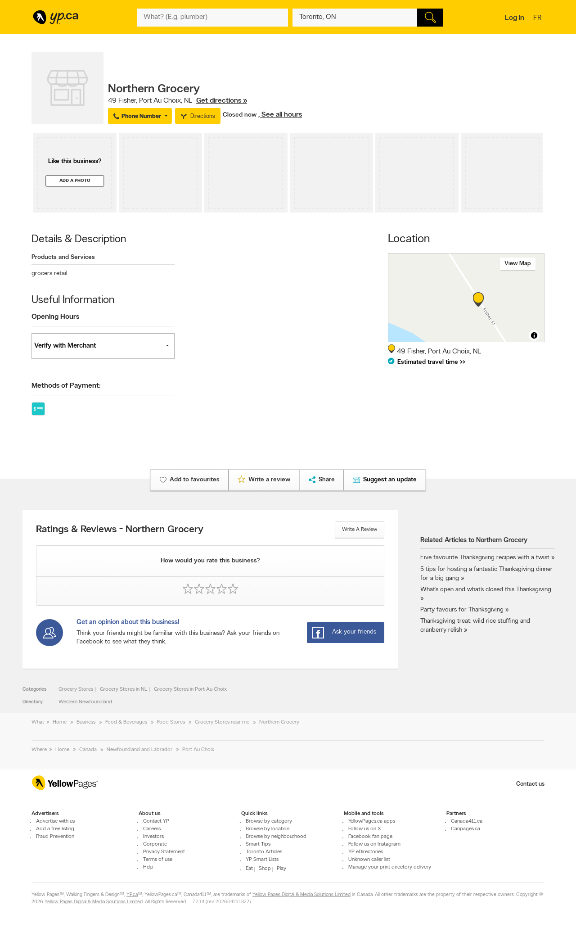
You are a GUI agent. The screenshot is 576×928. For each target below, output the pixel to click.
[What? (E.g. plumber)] (212, 18)
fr (538, 18)
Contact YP (156, 821)
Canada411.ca (466, 821)
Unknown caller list (369, 859)
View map (517, 264)
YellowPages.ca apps (371, 821)
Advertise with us (55, 821)
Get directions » (221, 100)
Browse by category (269, 821)
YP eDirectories (365, 852)
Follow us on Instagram (374, 844)
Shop (265, 868)
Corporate (155, 844)
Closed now (240, 115)
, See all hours (280, 114)
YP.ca (132, 894)
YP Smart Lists (262, 859)
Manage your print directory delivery (389, 867)
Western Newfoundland (85, 702)
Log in (514, 18)
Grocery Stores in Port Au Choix (190, 689)
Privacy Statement (164, 852)
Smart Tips (258, 844)
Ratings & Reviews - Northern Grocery (119, 530)
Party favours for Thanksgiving (462, 610)
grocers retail (50, 273)
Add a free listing (55, 829)
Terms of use (157, 859)
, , (177, 100)
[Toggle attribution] (534, 335)
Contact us (530, 784)
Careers (152, 829)
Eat (249, 868)
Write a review (359, 529)
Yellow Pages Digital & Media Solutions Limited (301, 894)
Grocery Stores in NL (123, 689)
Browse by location (267, 829)
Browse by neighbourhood (276, 836)
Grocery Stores (75, 689)
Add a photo (74, 180)
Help (148, 867)
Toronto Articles (264, 852)
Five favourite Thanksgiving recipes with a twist (484, 557)
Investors (153, 836)
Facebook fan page (370, 836)
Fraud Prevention (55, 836)
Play (281, 868)
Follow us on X (364, 829)
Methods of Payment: (66, 385)
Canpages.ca (465, 829)
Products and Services (63, 257)
